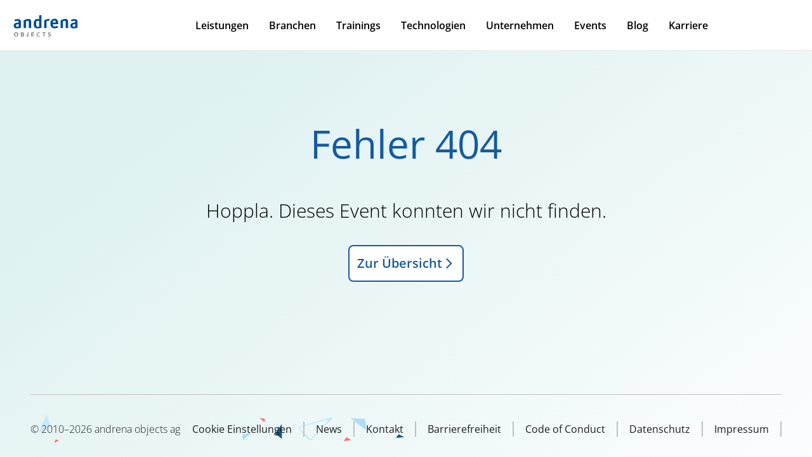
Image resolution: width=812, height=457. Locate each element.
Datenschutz (659, 429)
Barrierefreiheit (464, 429)
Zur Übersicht (406, 263)
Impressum (741, 429)
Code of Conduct (565, 429)
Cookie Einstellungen (242, 429)
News (329, 429)
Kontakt (384, 429)
